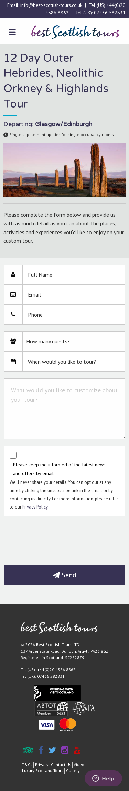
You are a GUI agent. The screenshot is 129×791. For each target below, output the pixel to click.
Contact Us (61, 764)
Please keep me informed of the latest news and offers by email (59, 469)
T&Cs (27, 764)
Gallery (73, 770)
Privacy (42, 764)
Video (79, 764)
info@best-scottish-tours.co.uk (51, 5)
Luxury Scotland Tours (42, 770)
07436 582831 (110, 13)
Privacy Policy (34, 507)
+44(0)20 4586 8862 (56, 669)
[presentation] (56, 538)
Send (64, 574)
